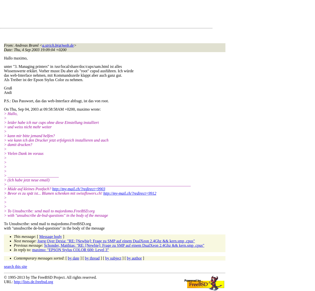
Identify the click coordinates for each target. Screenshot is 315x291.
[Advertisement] (93, 15)
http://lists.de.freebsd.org (33, 282)
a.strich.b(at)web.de (58, 45)
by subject (113, 258)
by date (73, 258)
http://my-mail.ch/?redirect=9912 (129, 193)
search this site (15, 266)
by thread (92, 258)
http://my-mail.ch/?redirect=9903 (78, 189)
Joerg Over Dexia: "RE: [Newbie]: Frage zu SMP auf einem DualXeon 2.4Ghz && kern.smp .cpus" (116, 241)
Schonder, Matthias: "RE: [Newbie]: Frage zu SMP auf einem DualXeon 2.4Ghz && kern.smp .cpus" (124, 245)
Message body (50, 236)
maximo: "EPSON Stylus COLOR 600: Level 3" (70, 250)
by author (134, 258)
